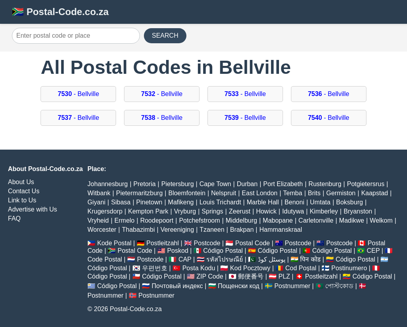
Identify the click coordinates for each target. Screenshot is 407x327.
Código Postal (223, 250)
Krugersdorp (104, 211)
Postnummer (292, 286)
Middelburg (241, 220)
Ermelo (124, 220)
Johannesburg (107, 184)
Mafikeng (181, 202)
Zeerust (239, 211)
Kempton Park (148, 211)
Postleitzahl (162, 243)
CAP (185, 259)
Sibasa (121, 202)
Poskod (177, 250)
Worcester (101, 229)
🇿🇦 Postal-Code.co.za (60, 11)
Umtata (320, 202)
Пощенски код (239, 286)
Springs (212, 211)
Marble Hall (263, 202)
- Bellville (78, 93)
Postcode (207, 243)
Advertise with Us (32, 209)
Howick (266, 211)
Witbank (98, 193)
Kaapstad (374, 193)
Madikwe (351, 220)
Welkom (381, 220)
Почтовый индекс (177, 286)
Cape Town (215, 184)
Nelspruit (223, 193)
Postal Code (252, 243)
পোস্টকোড (339, 286)
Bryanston (357, 211)
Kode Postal (114, 243)
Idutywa (293, 211)
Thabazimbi (138, 229)
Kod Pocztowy (250, 268)
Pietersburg (177, 184)
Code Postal (104, 259)
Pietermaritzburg (139, 193)
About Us (21, 182)
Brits (314, 193)
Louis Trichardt (220, 202)
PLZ (284, 276)
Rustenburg (324, 184)
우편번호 (154, 268)
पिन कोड (310, 259)
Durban (247, 184)
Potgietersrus (365, 184)
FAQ (14, 218)
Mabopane (278, 220)
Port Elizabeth (283, 184)
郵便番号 (251, 276)
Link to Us (22, 200)
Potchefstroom (199, 220)
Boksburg (349, 202)
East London (259, 193)
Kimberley (324, 211)
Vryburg (185, 211)
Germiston (341, 193)
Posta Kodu (198, 268)
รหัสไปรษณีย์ (224, 259)
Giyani (96, 202)
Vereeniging (177, 229)
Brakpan (242, 229)
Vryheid (98, 220)
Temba (292, 193)
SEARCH (165, 35)
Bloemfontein (186, 193)
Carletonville (315, 220)
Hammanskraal (280, 229)
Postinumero (349, 268)
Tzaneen (212, 229)
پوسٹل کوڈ (271, 259)
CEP (373, 250)
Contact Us (23, 191)
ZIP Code (209, 276)
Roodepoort (157, 220)
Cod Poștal (300, 268)
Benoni (294, 202)
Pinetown (149, 202)
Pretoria (145, 184)
